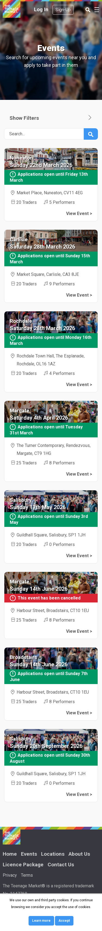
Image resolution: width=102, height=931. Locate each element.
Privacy (10, 875)
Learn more (41, 921)
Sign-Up (63, 9)
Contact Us (61, 864)
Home (10, 854)
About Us (79, 854)
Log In (41, 9)
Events (29, 854)
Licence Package (23, 864)
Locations (52, 854)
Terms (27, 875)
